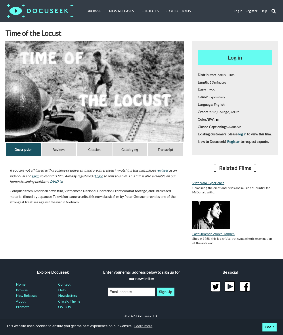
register (162, 170)
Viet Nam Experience (208, 183)
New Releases (121, 11)
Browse (93, 11)
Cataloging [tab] (129, 149)
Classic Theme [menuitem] (69, 301)
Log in (238, 11)
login (35, 176)
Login (99, 176)
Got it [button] (269, 327)
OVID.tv (56, 181)
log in (242, 134)
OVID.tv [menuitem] (64, 307)
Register (251, 11)
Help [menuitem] (62, 290)
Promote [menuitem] (22, 307)
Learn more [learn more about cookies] (143, 326)
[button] (274, 11)
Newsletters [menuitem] (67, 295)
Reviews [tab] (59, 149)
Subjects (150, 11)
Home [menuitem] (20, 284)
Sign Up (165, 292)
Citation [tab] (94, 149)
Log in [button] (235, 57)
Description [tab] (23, 149)
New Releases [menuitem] (26, 295)
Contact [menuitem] (64, 284)
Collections (178, 11)
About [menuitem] (21, 301)
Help (264, 11)
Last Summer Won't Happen (213, 234)
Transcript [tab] (165, 149)
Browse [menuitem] (22, 290)
